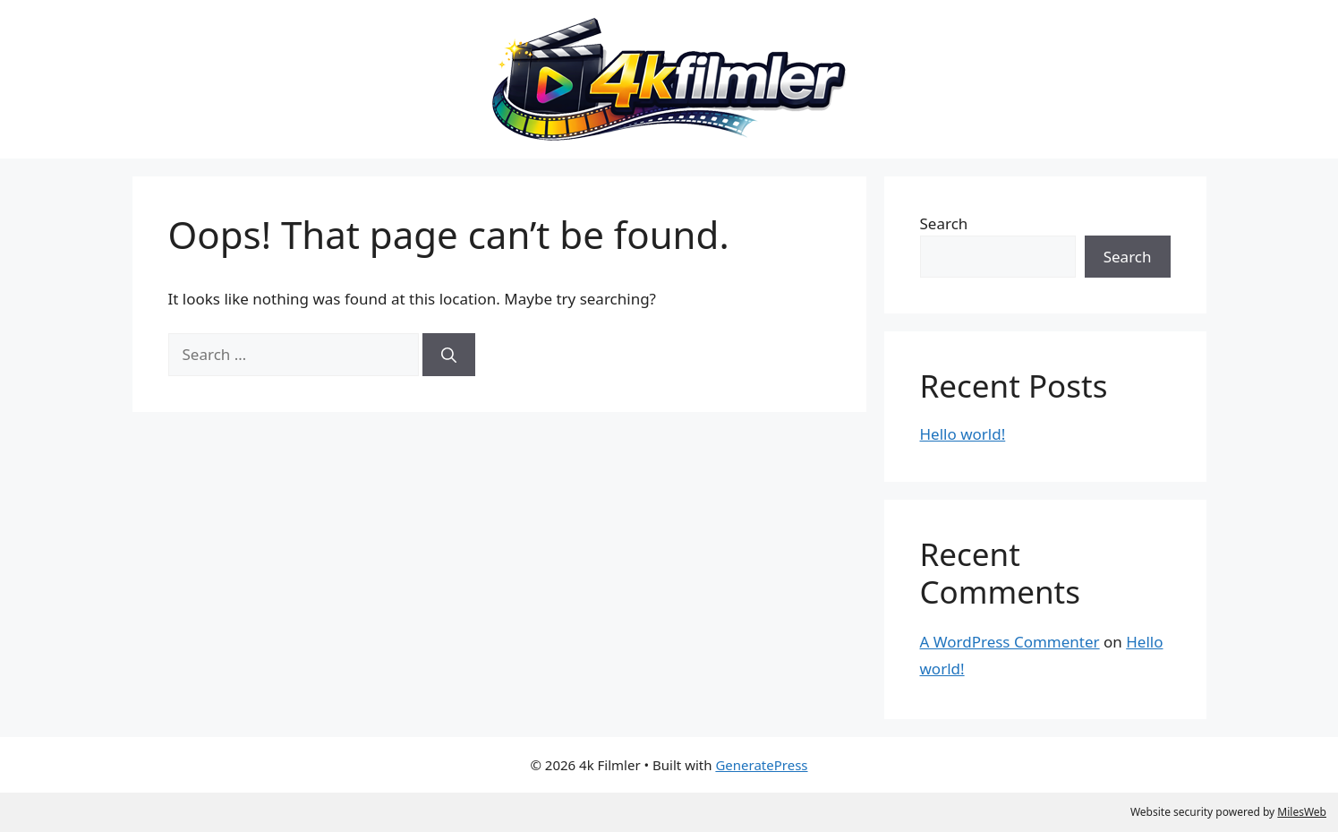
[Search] (448, 354)
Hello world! (963, 434)
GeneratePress (761, 765)
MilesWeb (1301, 811)
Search (944, 223)
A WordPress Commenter (1010, 641)
